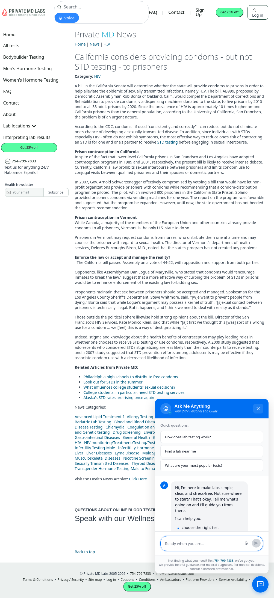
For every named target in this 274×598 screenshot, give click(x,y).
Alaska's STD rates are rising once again (119, 397)
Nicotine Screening (140, 458)
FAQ (153, 12)
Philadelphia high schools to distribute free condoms (131, 376)
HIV (107, 44)
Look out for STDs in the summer (113, 382)
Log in (257, 13)
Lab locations (19, 126)
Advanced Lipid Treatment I (99, 416)
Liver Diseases (99, 453)
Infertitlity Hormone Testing (143, 447)
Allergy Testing (140, 416)
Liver (79, 453)
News (94, 44)
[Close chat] (258, 408)
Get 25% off (229, 12)
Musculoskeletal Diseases (97, 458)
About (9, 114)
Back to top (85, 551)
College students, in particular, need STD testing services (134, 392)
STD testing (167, 142)
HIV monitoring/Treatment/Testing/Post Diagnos (127, 442)
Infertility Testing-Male (95, 447)
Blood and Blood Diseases (137, 421)
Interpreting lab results (27, 137)
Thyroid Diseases (147, 463)
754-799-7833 (224, 560)
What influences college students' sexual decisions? (129, 387)
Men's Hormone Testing (27, 69)
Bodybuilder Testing (23, 57)
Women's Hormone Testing (31, 80)
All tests (11, 46)
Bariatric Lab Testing (93, 421)
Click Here (138, 478)
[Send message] (256, 543)
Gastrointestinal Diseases (97, 437)
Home (9, 35)
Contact (176, 12)
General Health (136, 437)
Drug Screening (126, 432)
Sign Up (200, 12)
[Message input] (203, 544)
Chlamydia (114, 427)
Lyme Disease (127, 453)
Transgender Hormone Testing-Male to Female (116, 468)
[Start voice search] (67, 18)
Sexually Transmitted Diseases (102, 463)
